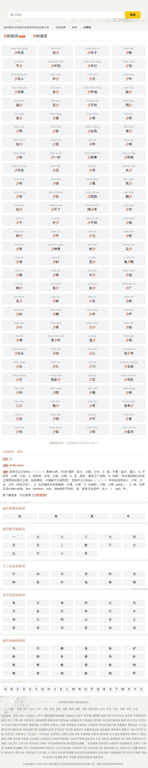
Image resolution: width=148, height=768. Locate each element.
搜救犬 (125, 729)
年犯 (55, 63)
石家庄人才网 (57, 724)
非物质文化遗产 (74, 715)
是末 (128, 429)
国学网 (97, 720)
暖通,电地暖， (79, 743)
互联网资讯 (139, 715)
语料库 (105, 738)
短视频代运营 (46, 729)
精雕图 (96, 715)
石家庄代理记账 (100, 734)
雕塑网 (70, 752)
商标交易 (17, 729)
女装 (128, 364)
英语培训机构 (84, 757)
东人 (19, 76)
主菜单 (145, 5)
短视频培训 (126, 743)
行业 (135, 709)
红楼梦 (137, 752)
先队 (128, 377)
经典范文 (10, 734)
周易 (15, 715)
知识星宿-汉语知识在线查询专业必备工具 (26, 27)
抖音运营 (107, 720)
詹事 (92, 155)
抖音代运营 (117, 715)
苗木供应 (103, 743)
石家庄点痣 (67, 734)
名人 (25, 709)
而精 (128, 155)
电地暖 (58, 757)
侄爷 (128, 351)
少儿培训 (52, 752)
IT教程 (43, 743)
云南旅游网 (40, 720)
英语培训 (31, 752)
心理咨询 (93, 724)
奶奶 (92, 194)
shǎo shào (16, 465)
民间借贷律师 (37, 748)
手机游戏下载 (95, 748)
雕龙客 (116, 720)
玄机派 (25, 738)
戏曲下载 (106, 715)
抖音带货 (29, 720)
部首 (58, 709)
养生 (26, 748)
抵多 (55, 377)
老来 (128, 403)
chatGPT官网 (76, 738)
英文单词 (93, 709)
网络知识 (133, 724)
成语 (77, 709)
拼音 (51, 709)
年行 (92, 63)
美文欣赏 (127, 752)
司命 (19, 168)
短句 (102, 709)
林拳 (55, 246)
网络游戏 (53, 720)
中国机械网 (115, 752)
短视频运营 (75, 720)
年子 (92, 50)
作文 (109, 709)
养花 (77, 734)
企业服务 (35, 738)
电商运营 (98, 757)
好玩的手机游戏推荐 (86, 752)
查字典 (87, 715)
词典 (64, 709)
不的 (92, 103)
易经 (21, 715)
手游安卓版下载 (107, 724)
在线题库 (88, 720)
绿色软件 (50, 748)
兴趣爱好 (122, 724)
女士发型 (114, 734)
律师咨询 (116, 729)
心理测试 (45, 724)
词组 (84, 709)
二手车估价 (43, 734)
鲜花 (65, 757)
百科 (128, 709)
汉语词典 (61, 27)
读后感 (16, 738)
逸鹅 (128, 259)
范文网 (69, 729)
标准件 (50, 757)
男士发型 (126, 738)
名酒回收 (85, 734)
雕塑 (123, 720)
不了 (55, 207)
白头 (19, 351)
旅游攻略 (60, 715)
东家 (19, 89)
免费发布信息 (91, 729)
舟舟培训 (34, 743)
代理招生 (30, 715)
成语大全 (20, 752)
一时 (55, 155)
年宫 (19, 50)
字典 (45, 709)
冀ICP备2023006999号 (110, 764)
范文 (115, 709)
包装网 (8, 748)
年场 (92, 89)
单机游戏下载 (30, 729)
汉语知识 (82, 724)
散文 (135, 720)
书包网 (72, 757)
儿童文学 (12, 743)
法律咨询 (45, 738)
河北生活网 (11, 724)
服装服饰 (105, 729)
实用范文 (55, 734)
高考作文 (137, 738)
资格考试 (9, 752)
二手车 (39, 715)
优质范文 (20, 734)
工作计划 (23, 743)
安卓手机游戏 (63, 748)
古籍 (19, 709)
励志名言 (90, 738)
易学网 (128, 715)
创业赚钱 (18, 748)
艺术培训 (41, 752)
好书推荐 (23, 724)
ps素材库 (114, 743)
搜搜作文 (125, 734)
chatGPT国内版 (59, 738)
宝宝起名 (59, 729)
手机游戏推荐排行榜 (59, 743)
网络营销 (49, 715)
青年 (55, 338)
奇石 (129, 720)
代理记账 (63, 720)
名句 (32, 709)
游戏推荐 (115, 738)
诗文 (38, 709)
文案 (122, 709)
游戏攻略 (34, 724)
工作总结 (31, 734)
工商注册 (18, 720)
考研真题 (71, 724)
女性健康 (92, 743)
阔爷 (92, 207)
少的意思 (39, 495)
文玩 (98, 738)
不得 (92, 220)
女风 (92, 129)
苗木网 (62, 752)
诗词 (9, 720)
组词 (74, 27)
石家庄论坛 (125, 748)
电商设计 (78, 729)
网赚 (135, 748)
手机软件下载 (79, 748)
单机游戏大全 (111, 748)
